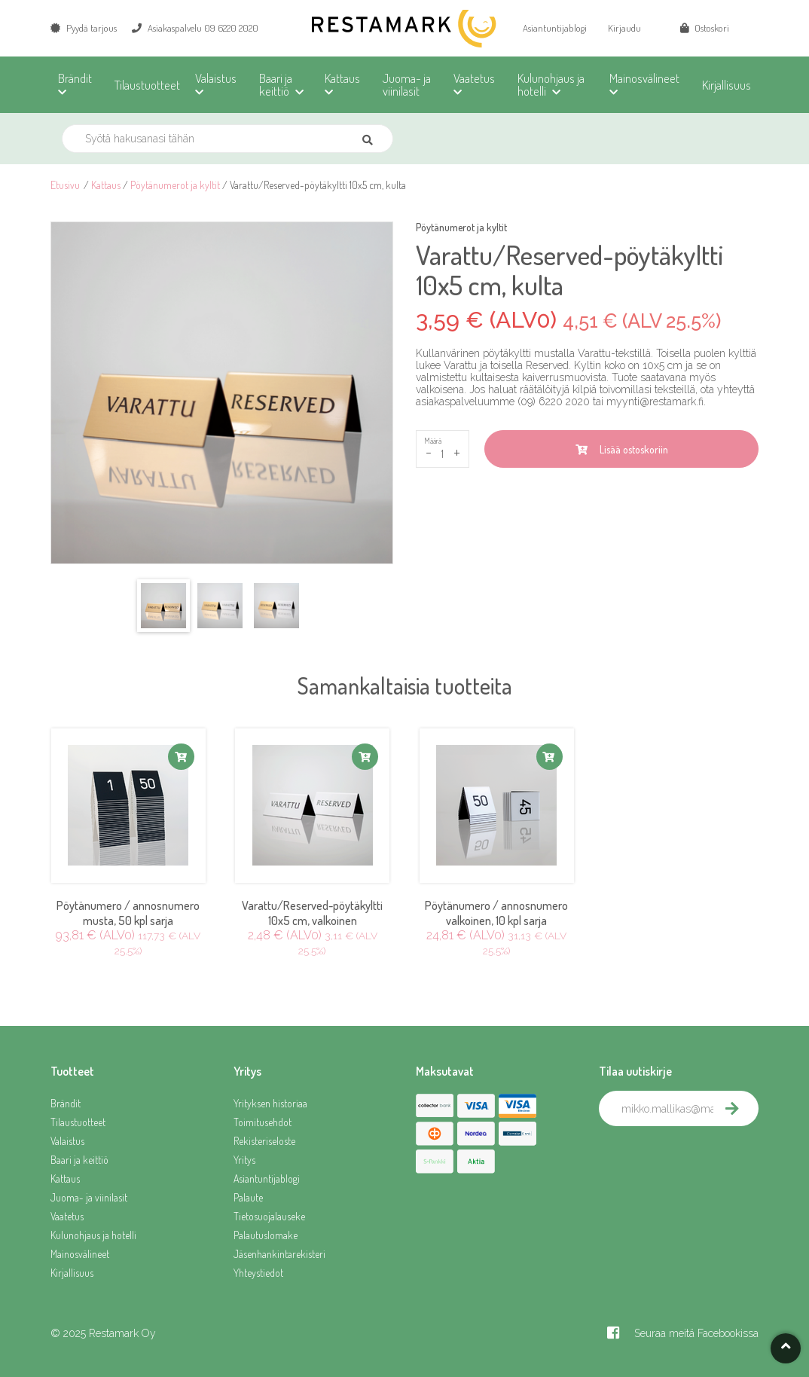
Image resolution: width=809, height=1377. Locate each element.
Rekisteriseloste (264, 1140)
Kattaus (106, 185)
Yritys (244, 1159)
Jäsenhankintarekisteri (279, 1253)
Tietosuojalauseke (269, 1216)
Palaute (248, 1197)
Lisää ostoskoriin (621, 449)
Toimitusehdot (263, 1122)
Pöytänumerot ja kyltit (175, 185)
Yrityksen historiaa (270, 1103)
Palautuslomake (266, 1235)
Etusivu (65, 185)
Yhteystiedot (258, 1272)
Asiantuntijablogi (555, 28)
